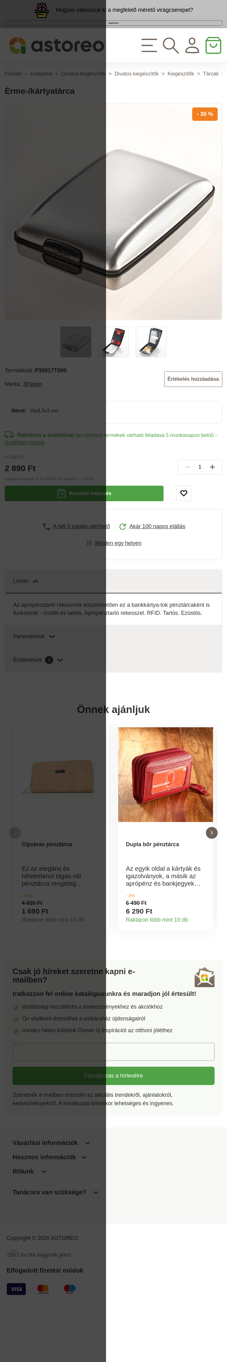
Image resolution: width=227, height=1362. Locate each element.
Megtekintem (114, 41)
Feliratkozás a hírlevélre (113, 1127)
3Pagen (32, 414)
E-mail (26, 1102)
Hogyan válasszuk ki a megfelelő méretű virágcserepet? (124, 16)
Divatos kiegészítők (83, 103)
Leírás (25, 610)
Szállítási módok (25, 472)
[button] (15, 873)
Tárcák (211, 103)
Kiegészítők (181, 103)
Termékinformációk (100, 968)
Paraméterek (34, 665)
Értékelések (38, 689)
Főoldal (13, 103)
